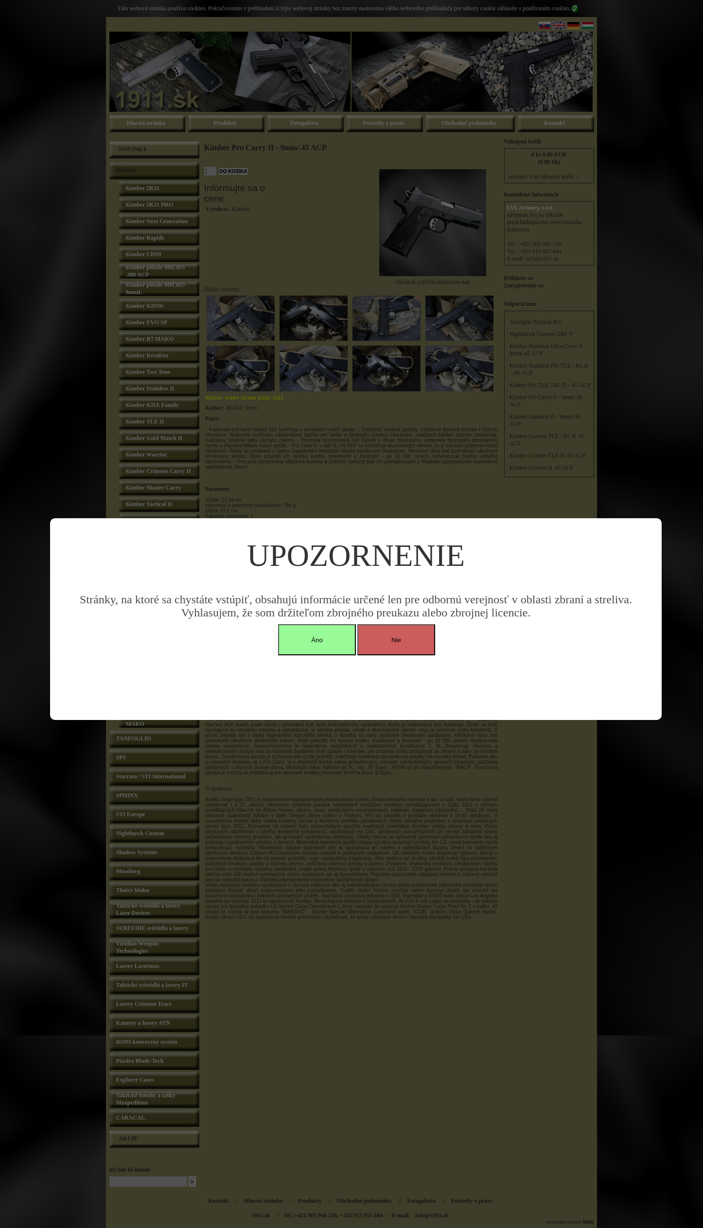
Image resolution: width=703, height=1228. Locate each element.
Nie (396, 640)
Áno (317, 640)
